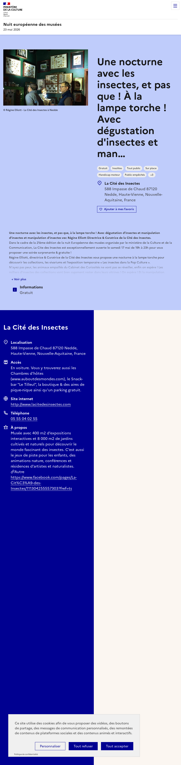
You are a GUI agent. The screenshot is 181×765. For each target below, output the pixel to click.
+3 (151, 175)
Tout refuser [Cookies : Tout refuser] (83, 746)
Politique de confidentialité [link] (26, 754)
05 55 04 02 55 (24, 418)
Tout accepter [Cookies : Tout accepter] (117, 746)
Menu (175, 6)
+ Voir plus (19, 279)
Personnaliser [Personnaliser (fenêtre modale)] (50, 746)
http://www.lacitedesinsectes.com (41, 404)
